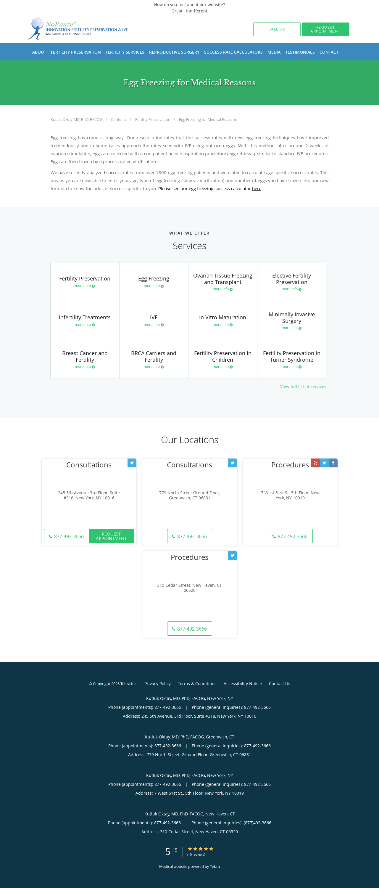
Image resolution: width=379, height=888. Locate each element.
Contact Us (279, 683)
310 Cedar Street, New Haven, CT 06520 (189, 588)
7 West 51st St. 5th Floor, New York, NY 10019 (290, 496)
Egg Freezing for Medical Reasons (208, 119)
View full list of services (303, 386)
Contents (119, 119)
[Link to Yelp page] (315, 463)
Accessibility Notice (243, 683)
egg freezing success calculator (225, 188)
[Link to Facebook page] (333, 463)
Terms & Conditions (197, 683)
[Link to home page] (69, 29)
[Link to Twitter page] (132, 463)
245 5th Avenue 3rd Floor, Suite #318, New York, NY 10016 (89, 496)
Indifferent (196, 11)
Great (177, 11)
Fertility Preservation (153, 119)
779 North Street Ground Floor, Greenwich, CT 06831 (189, 496)
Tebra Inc (128, 683)
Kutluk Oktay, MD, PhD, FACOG (77, 119)
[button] (325, 29)
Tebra (215, 866)
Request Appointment (111, 536)
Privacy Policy (157, 683)
